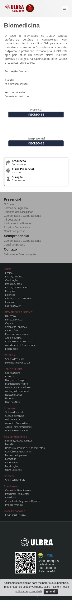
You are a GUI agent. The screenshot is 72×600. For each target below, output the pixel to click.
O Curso (9, 204)
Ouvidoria (10, 497)
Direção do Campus (15, 380)
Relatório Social (13, 394)
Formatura (11, 459)
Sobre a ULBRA (13, 305)
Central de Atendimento (18, 490)
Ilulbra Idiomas (13, 419)
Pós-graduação (13, 283)
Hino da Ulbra (12, 402)
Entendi (50, 591)
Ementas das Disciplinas (18, 211)
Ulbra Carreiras (13, 469)
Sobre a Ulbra (12, 372)
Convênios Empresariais (18, 451)
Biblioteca (10, 316)
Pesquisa (10, 291)
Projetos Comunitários (17, 227)
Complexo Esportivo (16, 327)
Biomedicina (22, 25)
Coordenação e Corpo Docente (22, 215)
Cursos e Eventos (14, 415)
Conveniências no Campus (19, 341)
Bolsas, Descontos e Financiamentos (25, 448)
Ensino (8, 273)
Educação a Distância (16, 287)
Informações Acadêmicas (18, 440)
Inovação (10, 302)
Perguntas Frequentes (17, 493)
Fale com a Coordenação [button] (20, 254)
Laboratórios (12, 330)
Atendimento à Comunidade (20, 345)
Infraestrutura (12, 219)
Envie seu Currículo (15, 515)
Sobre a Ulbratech (15, 480)
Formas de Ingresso (16, 208)
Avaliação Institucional (17, 391)
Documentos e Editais (16, 430)
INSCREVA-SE (36, 114)
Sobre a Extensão (14, 412)
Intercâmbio (11, 462)
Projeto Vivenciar (14, 504)
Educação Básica (14, 276)
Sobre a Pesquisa (14, 359)
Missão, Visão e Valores (18, 387)
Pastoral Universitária (16, 334)
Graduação (11, 280)
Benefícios (11, 444)
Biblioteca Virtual (14, 319)
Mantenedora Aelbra (16, 383)
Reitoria (9, 376)
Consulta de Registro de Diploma (22, 501)
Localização (11, 348)
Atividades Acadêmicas (17, 223)
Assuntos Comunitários (17, 423)
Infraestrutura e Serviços (18, 298)
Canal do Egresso (14, 231)
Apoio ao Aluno (13, 337)
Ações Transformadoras (18, 426)
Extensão (10, 294)
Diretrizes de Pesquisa (17, 362)
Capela (9, 323)
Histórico (10, 398)
